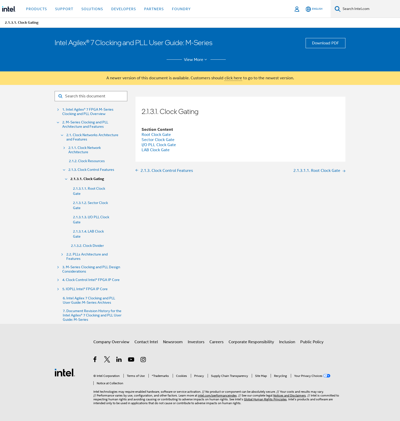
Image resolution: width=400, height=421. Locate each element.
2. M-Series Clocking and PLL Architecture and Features (85, 124)
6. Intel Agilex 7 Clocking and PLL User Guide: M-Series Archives (89, 300)
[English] (314, 9)
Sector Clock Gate (158, 139)
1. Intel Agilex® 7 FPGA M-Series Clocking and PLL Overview (88, 111)
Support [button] (64, 9)
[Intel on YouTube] (131, 360)
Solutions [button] (92, 9)
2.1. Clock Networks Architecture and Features (92, 137)
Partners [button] (154, 9)
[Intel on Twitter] (107, 360)
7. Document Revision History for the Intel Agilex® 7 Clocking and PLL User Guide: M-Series (92, 315)
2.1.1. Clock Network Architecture (84, 150)
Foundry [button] (181, 9)
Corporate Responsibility (251, 342)
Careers (216, 342)
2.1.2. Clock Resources (87, 161)
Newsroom (173, 342)
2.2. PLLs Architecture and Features (87, 256)
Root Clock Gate (156, 134)
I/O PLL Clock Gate (159, 144)
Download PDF (325, 43)
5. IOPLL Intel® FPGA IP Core (85, 289)
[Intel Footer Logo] (65, 372)
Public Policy (311, 342)
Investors (196, 342)
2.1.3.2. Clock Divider (87, 245)
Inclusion (287, 342)
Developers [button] (123, 9)
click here (233, 78)
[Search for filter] (91, 96)
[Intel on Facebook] (95, 360)
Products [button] (36, 9)
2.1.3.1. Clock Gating (87, 179)
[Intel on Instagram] (143, 360)
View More (196, 59)
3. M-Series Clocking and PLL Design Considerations (91, 269)
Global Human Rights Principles (265, 399)
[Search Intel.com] (370, 9)
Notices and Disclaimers (289, 395)
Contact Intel (146, 342)
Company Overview (111, 342)
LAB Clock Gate (156, 149)
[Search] (338, 9)
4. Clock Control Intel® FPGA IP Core (91, 280)
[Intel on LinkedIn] (119, 360)
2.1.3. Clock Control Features (91, 170)
